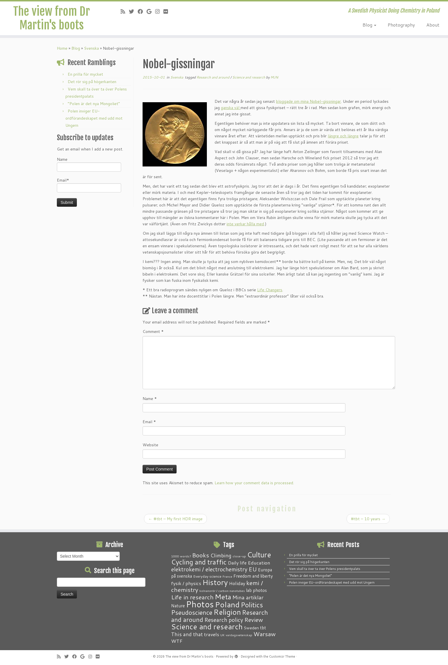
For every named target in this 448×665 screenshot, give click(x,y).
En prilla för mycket (85, 74)
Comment (153, 331)
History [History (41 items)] (215, 582)
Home (62, 48)
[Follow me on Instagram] (159, 11)
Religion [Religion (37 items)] (227, 612)
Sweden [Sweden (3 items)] (251, 628)
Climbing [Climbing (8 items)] (220, 555)
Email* (89, 184)
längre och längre (343, 136)
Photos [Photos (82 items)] (200, 604)
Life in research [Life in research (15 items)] (192, 597)
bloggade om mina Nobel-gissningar (308, 101)
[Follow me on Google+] (151, 11)
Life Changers (269, 290)
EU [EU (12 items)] (253, 569)
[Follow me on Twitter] (133, 11)
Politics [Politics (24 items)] (252, 605)
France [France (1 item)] (227, 576)
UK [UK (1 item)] (222, 635)
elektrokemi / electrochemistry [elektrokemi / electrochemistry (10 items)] (209, 569)
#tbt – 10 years (368, 519)
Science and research (249, 77)
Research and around (213, 77)
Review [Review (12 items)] (253, 620)
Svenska (91, 48)
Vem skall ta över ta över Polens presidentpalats (324, 568)
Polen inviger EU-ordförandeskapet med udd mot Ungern (94, 118)
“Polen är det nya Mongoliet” (94, 104)
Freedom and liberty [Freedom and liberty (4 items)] (253, 576)
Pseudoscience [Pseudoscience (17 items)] (191, 612)
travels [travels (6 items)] (211, 634)
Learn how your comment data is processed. (254, 483)
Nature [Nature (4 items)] (178, 605)
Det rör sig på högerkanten (92, 82)
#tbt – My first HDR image (175, 519)
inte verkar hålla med (245, 224)
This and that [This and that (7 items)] (187, 634)
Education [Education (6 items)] (259, 562)
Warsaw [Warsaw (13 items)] (264, 634)
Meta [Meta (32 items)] (223, 597)
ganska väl (231, 108)
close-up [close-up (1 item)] (239, 556)
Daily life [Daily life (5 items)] (237, 562)
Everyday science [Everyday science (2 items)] (207, 576)
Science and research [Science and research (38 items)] (207, 626)
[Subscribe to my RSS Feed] (125, 11)
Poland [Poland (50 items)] (227, 604)
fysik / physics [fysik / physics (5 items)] (186, 583)
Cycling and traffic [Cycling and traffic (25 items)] (199, 562)
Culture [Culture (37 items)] (259, 554)
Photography (401, 24)
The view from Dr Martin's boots (51, 18)
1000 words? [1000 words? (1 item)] (181, 556)
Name (89, 164)
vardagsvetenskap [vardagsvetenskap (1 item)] (239, 635)
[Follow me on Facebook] (142, 11)
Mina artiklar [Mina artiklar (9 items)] (247, 597)
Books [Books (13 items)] (200, 555)
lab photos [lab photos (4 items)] (256, 590)
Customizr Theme (282, 656)
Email (149, 422)
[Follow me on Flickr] (167, 11)
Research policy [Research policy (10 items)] (223, 620)
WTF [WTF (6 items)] (177, 640)
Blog (369, 24)
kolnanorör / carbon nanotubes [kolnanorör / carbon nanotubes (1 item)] (222, 590)
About (432, 24)
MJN (274, 77)
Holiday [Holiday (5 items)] (237, 583)
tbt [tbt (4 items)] (263, 627)
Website (150, 445)
